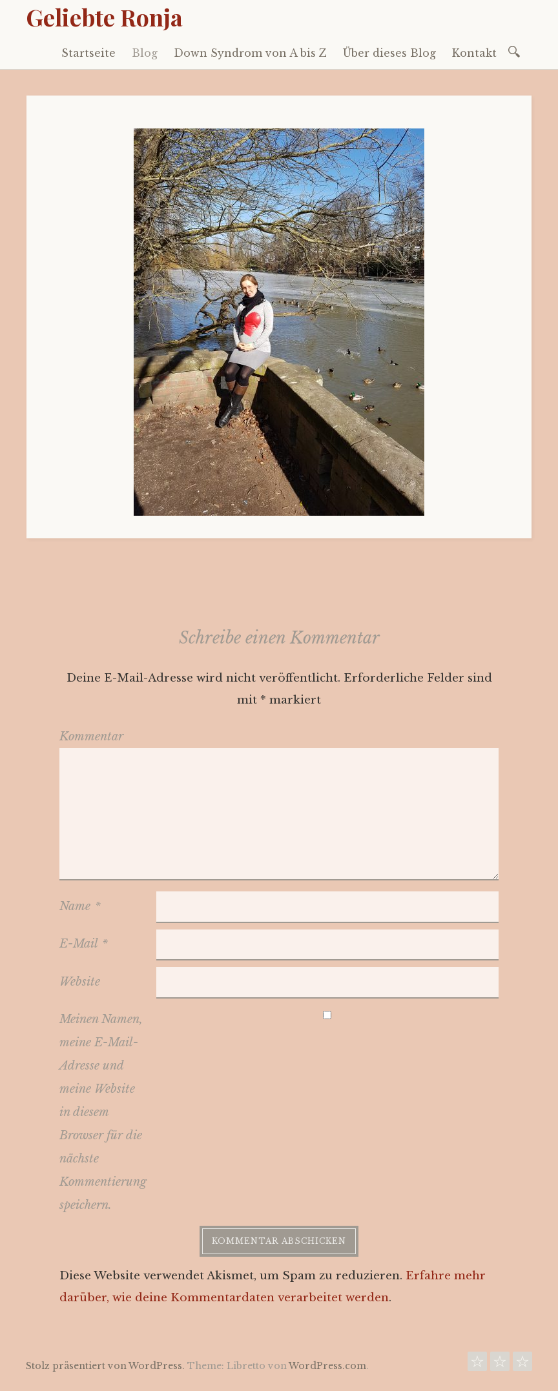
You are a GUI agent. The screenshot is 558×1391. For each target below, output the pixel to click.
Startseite (88, 52)
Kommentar (91, 736)
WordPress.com (327, 1366)
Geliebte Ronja (104, 16)
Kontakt (474, 52)
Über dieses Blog (389, 52)
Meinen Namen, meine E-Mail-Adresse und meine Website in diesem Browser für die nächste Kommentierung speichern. (103, 1112)
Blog (145, 52)
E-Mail (83, 944)
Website (79, 982)
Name (80, 906)
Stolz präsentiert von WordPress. (105, 1366)
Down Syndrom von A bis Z (250, 52)
